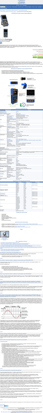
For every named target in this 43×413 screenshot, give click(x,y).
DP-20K (20, 224)
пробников (14, 118)
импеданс (11, 117)
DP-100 (33, 224)
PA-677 (21, 226)
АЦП (7, 130)
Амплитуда (30, 140)
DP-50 (31, 224)
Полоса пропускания (3, 111)
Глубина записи (9, 123)
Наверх (1, 258)
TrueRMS (26, 64)
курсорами (25, 139)
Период (40, 140)
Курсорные (8, 139)
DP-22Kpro (39, 224)
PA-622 (16, 226)
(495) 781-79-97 (22, 0)
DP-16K (36, 224)
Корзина (25, 5)
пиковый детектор (22, 114)
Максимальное (21, 140)
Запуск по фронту (19, 143)
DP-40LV (28, 224)
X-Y (18, 129)
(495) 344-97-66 (10, 411)
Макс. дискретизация (10, 115)
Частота (37, 140)
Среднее (34, 140)
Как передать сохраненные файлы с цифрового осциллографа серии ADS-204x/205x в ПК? (15, 243)
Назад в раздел (2, 404)
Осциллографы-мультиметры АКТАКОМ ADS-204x (4, 239)
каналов (5, 112)
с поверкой (36, 54)
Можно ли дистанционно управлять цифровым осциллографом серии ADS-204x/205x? (14, 244)
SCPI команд (22, 275)
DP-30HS (25, 224)
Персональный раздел (3, 8)
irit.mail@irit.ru (21, 1)
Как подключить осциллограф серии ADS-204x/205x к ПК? (10, 242)
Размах (17, 140)
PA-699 (23, 226)
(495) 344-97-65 (5, 411)
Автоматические (9, 140)
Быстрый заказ (40, 57)
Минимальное (26, 140)
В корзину (34, 57)
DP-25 (22, 224)
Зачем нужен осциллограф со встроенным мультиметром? (10, 250)
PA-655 (18, 226)
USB (17, 173)
